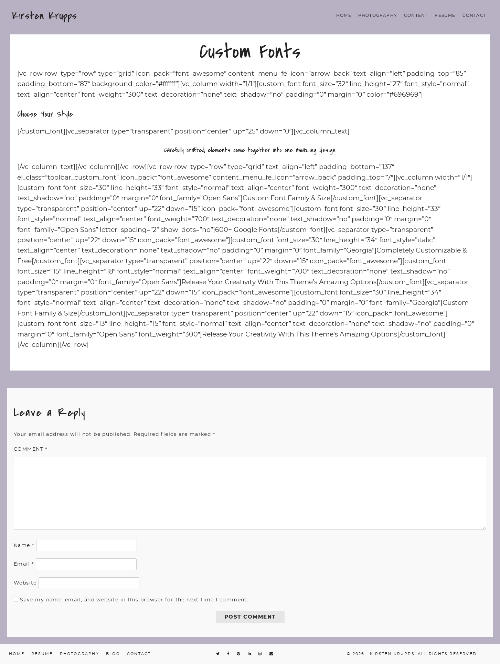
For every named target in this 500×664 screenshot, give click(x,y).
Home (343, 15)
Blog (113, 654)
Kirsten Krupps (44, 15)
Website (25, 583)
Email (24, 564)
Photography (377, 15)
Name (24, 545)
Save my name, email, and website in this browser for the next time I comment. (134, 600)
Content (416, 15)
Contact (474, 15)
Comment (30, 449)
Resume (445, 15)
